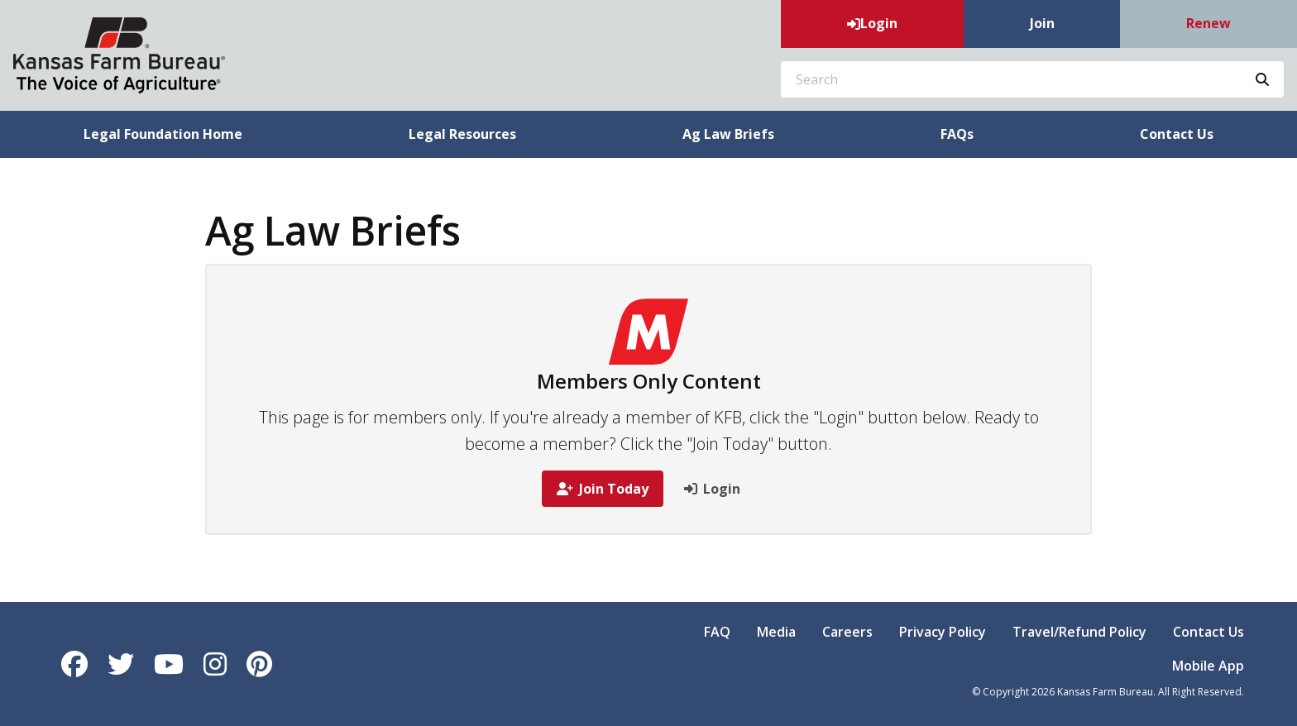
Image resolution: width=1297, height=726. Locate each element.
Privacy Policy (942, 632)
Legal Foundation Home (163, 134)
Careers (847, 632)
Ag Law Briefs (728, 134)
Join (1042, 23)
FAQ (717, 632)
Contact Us (1208, 632)
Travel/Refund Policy (1079, 632)
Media (776, 632)
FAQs (957, 134)
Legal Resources (462, 134)
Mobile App (1208, 666)
